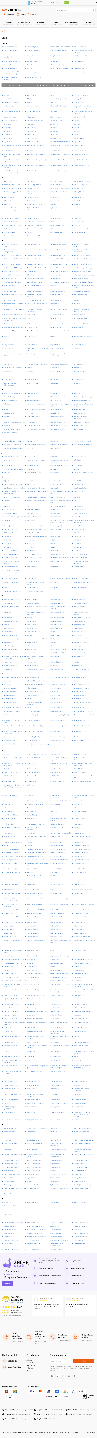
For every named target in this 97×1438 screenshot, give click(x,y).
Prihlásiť (83, 1361)
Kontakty (29, 1360)
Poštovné (55, 1432)
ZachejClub (30, 1362)
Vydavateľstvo (30, 1365)
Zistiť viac (8, 1283)
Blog (27, 1371)
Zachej (6, 31)
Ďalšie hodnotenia (17, 1303)
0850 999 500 (13, 1361)
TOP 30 (7, 85)
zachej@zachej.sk (14, 1367)
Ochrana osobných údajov (43, 1432)
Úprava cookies (64, 1432)
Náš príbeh (30, 1368)
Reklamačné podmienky (25, 1432)
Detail (66, 3)
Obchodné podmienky (10, 1432)
